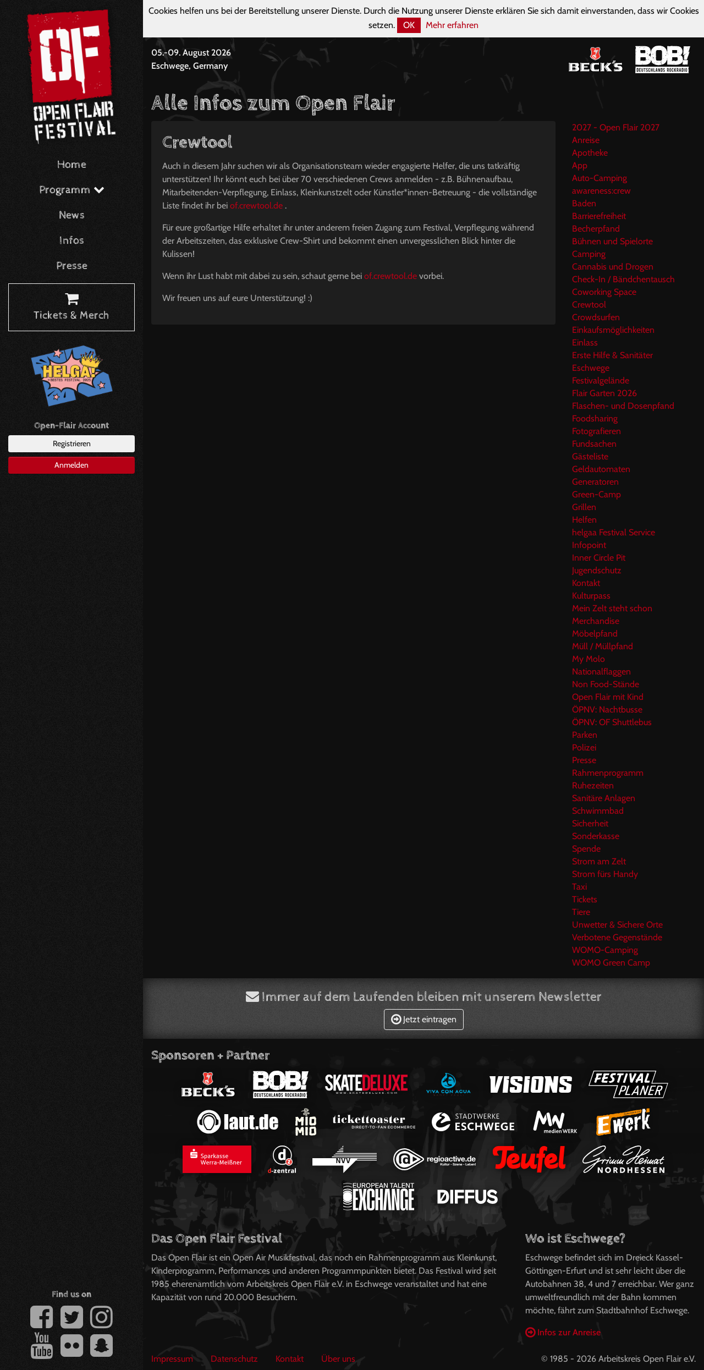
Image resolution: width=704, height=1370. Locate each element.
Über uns (338, 1358)
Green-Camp (596, 494)
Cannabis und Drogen (612, 266)
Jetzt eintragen (424, 1019)
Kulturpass (591, 595)
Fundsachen (594, 444)
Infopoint (589, 545)
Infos (71, 240)
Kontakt (586, 583)
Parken (584, 735)
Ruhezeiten (593, 785)
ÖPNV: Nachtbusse (607, 709)
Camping (589, 254)
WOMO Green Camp (611, 962)
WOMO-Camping (605, 950)
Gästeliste (590, 456)
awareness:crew (601, 190)
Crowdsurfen (596, 317)
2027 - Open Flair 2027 (615, 127)
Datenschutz (234, 1358)
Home (71, 164)
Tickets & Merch (71, 307)
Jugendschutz (597, 570)
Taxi (579, 886)
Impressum (172, 1358)
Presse (71, 266)
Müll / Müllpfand (602, 646)
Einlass (585, 342)
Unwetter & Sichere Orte (617, 924)
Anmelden (71, 465)
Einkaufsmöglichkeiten (613, 330)
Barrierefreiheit (599, 216)
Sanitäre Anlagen (603, 798)
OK (409, 25)
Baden (584, 203)
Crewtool (589, 304)
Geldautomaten (601, 469)
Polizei (584, 747)
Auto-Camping (599, 178)
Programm (72, 190)
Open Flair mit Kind (608, 697)
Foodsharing (595, 418)
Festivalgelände (600, 380)
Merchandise (595, 621)
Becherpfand (596, 228)
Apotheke (590, 152)
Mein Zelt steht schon (612, 608)
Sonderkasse (595, 836)
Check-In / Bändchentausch (623, 279)
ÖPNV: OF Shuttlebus (612, 722)
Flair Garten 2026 (604, 393)
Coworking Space (604, 292)
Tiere (581, 912)
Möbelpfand (595, 633)
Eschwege (590, 368)
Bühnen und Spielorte (612, 241)
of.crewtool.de (256, 205)
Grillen (584, 507)
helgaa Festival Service (613, 532)
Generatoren (595, 481)
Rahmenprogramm (608, 773)
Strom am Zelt (599, 861)
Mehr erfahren (452, 25)
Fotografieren (596, 431)
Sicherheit (590, 823)
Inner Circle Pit (598, 557)
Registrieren (72, 443)
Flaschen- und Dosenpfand (623, 406)
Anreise (586, 140)
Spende (586, 848)
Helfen (584, 519)
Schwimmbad (598, 810)
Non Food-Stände (605, 684)
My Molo (588, 659)
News (72, 215)
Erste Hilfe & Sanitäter (612, 355)
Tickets (584, 899)
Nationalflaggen (601, 671)
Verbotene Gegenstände (617, 937)
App (579, 165)
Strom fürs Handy (605, 874)
